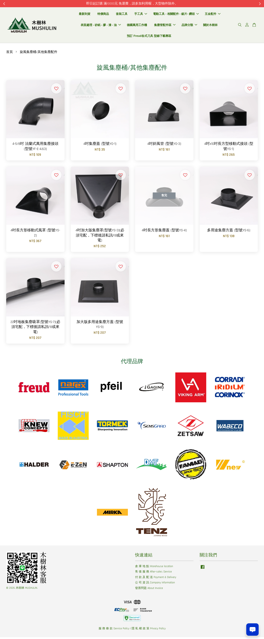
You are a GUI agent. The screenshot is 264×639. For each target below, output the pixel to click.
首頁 (9, 54)
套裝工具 (121, 14)
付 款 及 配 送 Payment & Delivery (155, 579)
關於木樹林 (210, 25)
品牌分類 (189, 25)
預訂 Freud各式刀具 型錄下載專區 (149, 37)
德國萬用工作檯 (137, 25)
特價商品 (103, 14)
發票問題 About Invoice (149, 590)
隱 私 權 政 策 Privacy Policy (149, 630)
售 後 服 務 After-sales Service (153, 573)
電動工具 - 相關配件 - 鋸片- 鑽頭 (176, 14)
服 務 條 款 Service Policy (114, 630)
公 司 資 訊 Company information (155, 584)
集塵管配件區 (165, 25)
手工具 (140, 14)
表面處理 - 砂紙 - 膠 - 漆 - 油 (101, 25)
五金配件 (212, 14)
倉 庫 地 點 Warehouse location (154, 568)
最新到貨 (84, 14)
